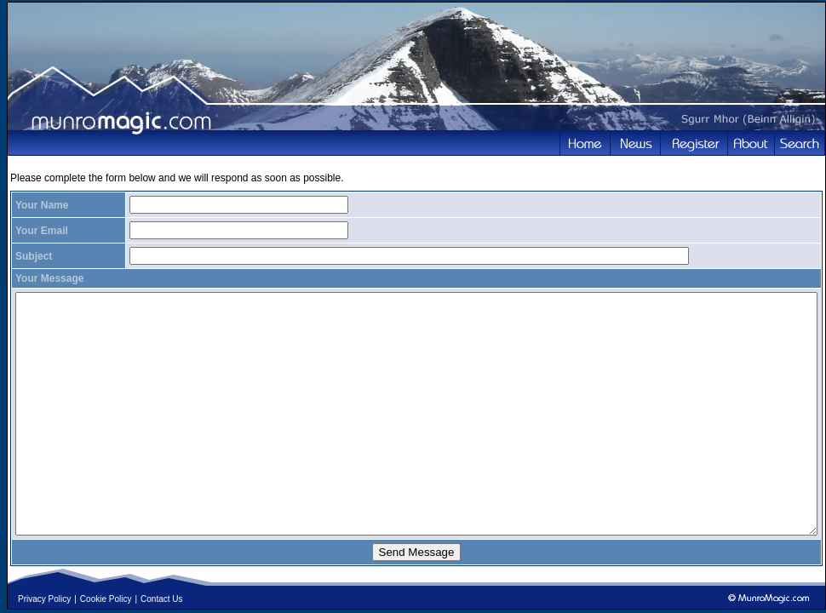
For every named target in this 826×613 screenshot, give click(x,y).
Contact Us (161, 599)
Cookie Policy (106, 599)
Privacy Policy (44, 599)
